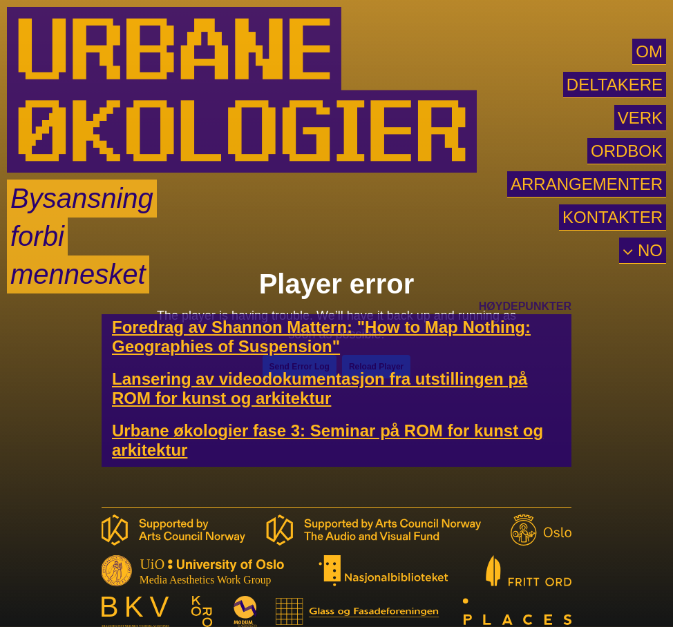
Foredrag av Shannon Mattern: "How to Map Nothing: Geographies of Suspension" (321, 337)
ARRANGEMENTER (587, 184)
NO (648, 250)
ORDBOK (627, 151)
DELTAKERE (615, 84)
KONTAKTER (612, 217)
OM (649, 51)
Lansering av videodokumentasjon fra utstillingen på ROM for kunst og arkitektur (319, 388)
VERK (640, 117)
